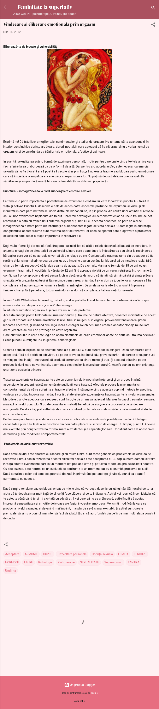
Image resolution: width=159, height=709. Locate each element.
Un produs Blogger (79, 685)
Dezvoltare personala (72, 554)
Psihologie (45, 562)
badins (94, 693)
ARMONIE (31, 554)
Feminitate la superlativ (45, 7)
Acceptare (12, 554)
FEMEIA (123, 554)
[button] (153, 25)
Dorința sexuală (102, 554)
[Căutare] (153, 8)
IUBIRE (28, 562)
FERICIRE (140, 554)
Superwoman (113, 562)
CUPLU (47, 554)
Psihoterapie (66, 562)
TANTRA (133, 562)
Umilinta (10, 570)
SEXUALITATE (89, 562)
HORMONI (12, 562)
